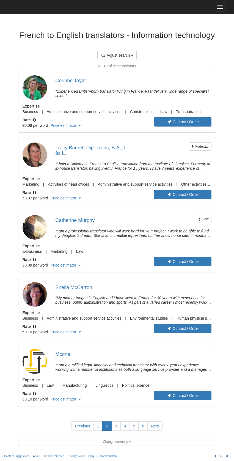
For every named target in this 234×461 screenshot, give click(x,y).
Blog (91, 456)
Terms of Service (54, 456)
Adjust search (117, 55)
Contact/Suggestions (16, 456)
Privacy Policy (76, 456)
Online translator (107, 456)
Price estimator (66, 125)
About (36, 456)
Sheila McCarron (73, 287)
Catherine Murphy (75, 220)
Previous (82, 426)
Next (155, 426)
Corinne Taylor (71, 80)
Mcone (62, 354)
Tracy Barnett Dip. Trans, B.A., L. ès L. (91, 150)
